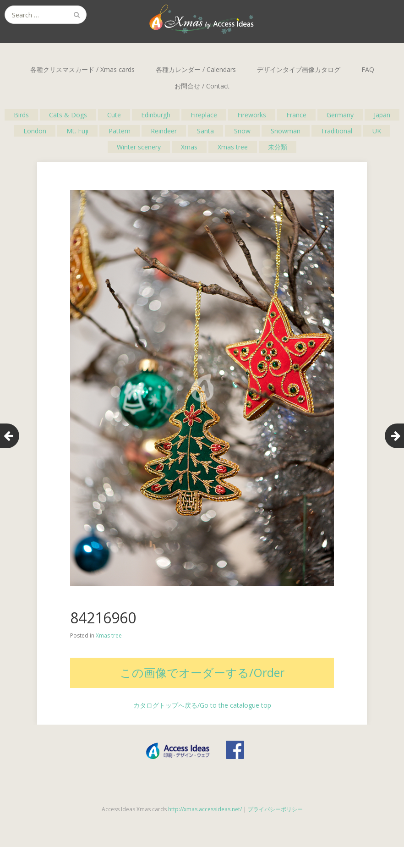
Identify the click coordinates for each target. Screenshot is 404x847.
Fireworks (251, 114)
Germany (340, 114)
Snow (242, 130)
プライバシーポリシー (275, 809)
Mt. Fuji (77, 130)
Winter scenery (139, 147)
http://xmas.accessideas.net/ (205, 809)
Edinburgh (155, 114)
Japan (382, 114)
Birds (21, 114)
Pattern (120, 130)
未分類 (277, 147)
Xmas (189, 147)
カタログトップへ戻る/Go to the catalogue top (202, 705)
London (34, 130)
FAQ (367, 69)
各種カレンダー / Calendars (196, 69)
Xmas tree (233, 147)
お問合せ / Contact (202, 86)
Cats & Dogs (68, 114)
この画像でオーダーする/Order (202, 672)
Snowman (285, 130)
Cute (114, 114)
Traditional (336, 130)
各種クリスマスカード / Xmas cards (82, 69)
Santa (205, 130)
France (296, 114)
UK (376, 130)
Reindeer (164, 130)
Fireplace (204, 114)
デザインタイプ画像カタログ (298, 69)
